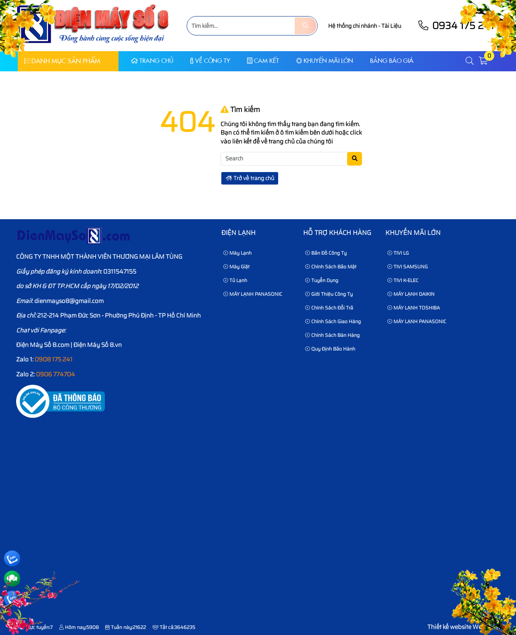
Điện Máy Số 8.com (42, 345)
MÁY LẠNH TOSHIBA (413, 307)
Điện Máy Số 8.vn (97, 345)
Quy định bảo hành (330, 349)
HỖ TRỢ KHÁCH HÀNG (337, 233)
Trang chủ (152, 60)
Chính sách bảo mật (330, 266)
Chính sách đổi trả (329, 307)
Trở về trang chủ (250, 178)
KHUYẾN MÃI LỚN (324, 60)
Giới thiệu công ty (329, 294)
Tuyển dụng (321, 280)
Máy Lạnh (237, 253)
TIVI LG (398, 253)
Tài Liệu (391, 25)
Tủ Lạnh (235, 280)
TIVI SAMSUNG (407, 266)
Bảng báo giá (392, 60)
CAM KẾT (263, 60)
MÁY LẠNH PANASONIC (252, 294)
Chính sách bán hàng (332, 335)
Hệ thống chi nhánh (352, 25)
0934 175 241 (455, 25)
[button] (470, 61)
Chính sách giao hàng (333, 321)
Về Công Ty (210, 60)
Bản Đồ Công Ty (326, 253)
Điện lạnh (238, 233)
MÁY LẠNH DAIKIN (411, 294)
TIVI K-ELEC (402, 280)
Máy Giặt (236, 266)
